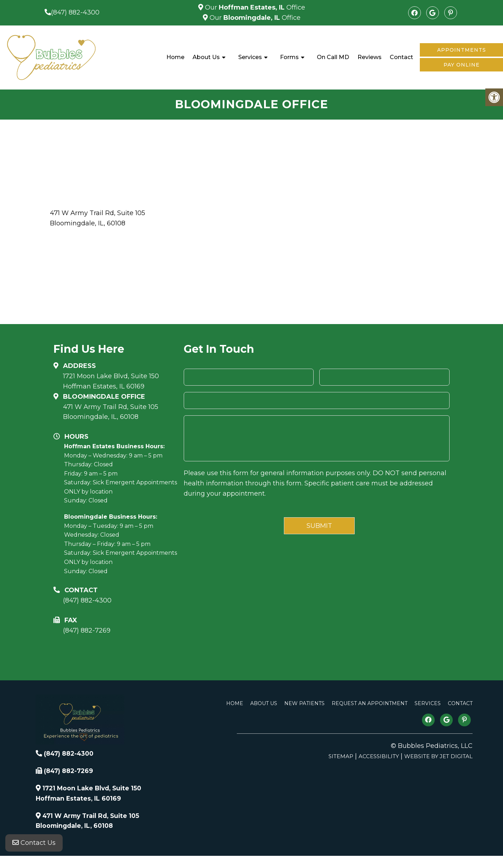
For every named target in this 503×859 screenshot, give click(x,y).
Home (175, 57)
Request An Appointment (369, 703)
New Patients (304, 703)
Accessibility (379, 756)
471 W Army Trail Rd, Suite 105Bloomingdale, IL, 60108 (110, 412)
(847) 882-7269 (86, 630)
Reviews (370, 57)
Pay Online (462, 65)
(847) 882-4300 (75, 12)
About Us (206, 57)
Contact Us (34, 845)
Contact (401, 57)
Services (250, 57)
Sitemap (340, 756)
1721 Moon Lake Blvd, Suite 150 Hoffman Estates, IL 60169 (111, 381)
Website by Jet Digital (438, 756)
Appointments (461, 50)
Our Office (254, 7)
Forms (289, 57)
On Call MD (333, 57)
